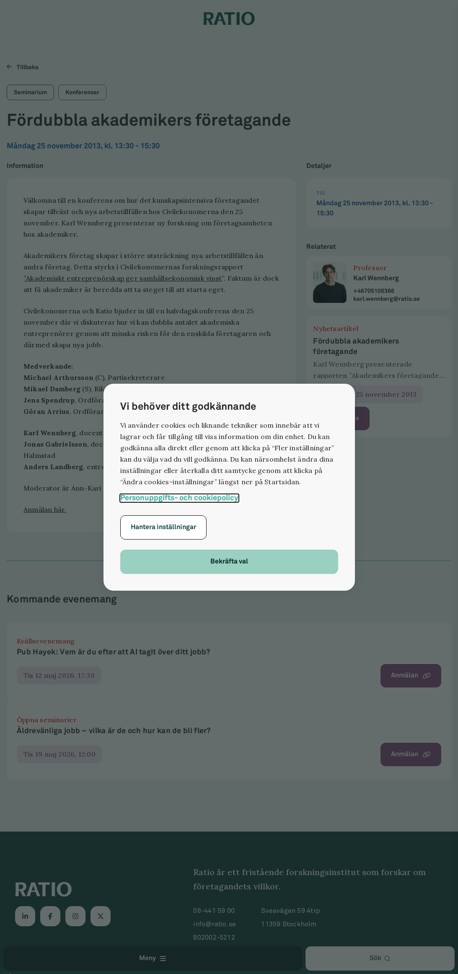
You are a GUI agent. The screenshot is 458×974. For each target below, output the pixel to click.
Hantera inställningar (163, 527)
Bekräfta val (229, 561)
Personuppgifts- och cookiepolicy (179, 497)
